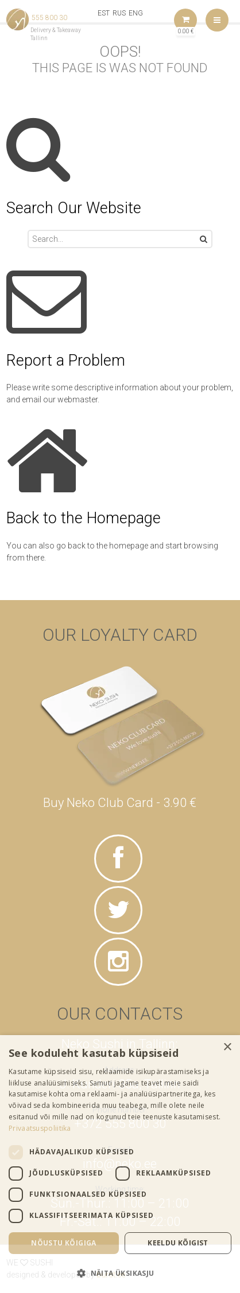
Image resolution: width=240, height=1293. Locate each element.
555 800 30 (49, 18)
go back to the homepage (102, 545)
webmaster (77, 399)
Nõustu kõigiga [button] (63, 1243)
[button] (120, 1273)
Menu (217, 20)
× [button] (227, 1047)
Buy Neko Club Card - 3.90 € (119, 803)
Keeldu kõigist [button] (178, 1243)
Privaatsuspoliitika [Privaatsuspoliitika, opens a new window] (40, 1128)
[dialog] (120, 1164)
